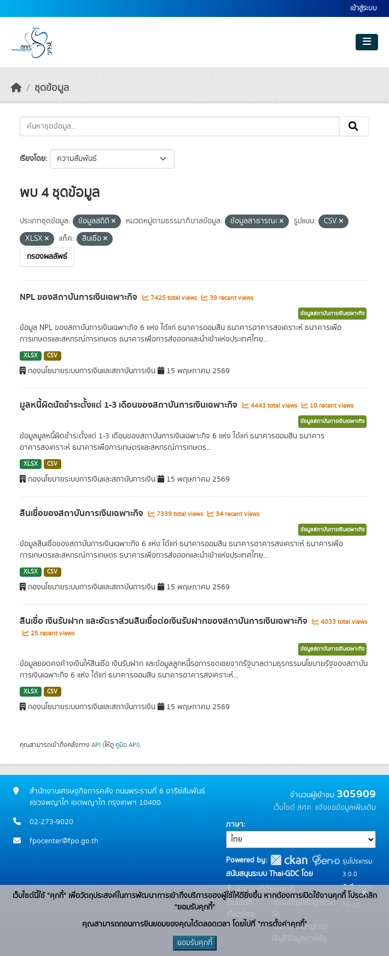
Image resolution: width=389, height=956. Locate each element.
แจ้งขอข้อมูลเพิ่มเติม (345, 807)
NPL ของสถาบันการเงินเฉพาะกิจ (80, 297)
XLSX (31, 355)
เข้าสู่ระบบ (363, 8)
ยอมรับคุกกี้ (194, 942)
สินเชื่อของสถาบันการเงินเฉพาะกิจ (83, 513)
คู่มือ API (126, 745)
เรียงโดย (32, 158)
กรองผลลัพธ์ (47, 256)
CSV (52, 355)
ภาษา (234, 824)
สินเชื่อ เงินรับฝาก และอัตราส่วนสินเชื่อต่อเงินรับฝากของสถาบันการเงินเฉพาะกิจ (165, 621)
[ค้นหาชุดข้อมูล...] (180, 126)
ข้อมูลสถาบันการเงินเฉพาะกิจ (332, 313)
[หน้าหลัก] (16, 88)
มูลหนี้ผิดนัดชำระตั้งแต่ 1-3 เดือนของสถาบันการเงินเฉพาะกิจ (130, 405)
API (96, 745)
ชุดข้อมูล (51, 88)
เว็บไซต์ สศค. (293, 807)
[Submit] (354, 126)
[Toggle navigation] (367, 42)
